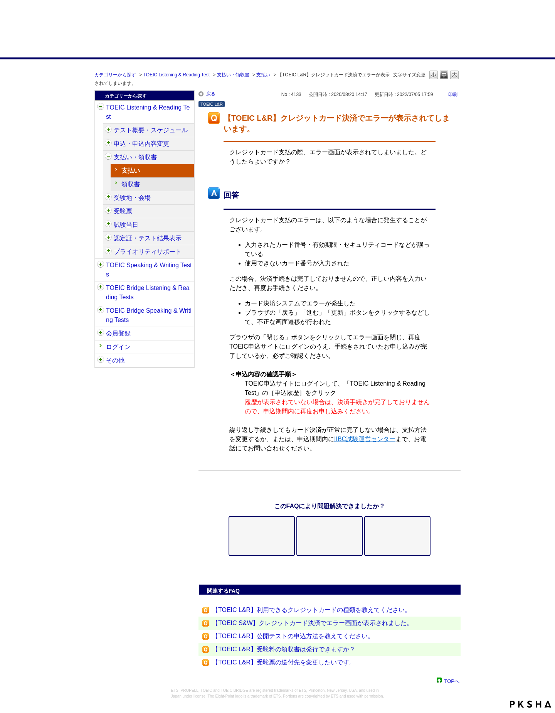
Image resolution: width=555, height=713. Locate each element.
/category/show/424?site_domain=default (108, 157)
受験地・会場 (132, 197)
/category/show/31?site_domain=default (100, 107)
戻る (210, 93)
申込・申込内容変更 (141, 143)
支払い (263, 75)
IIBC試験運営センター (364, 439)
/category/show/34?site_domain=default (100, 310)
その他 (115, 360)
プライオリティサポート (148, 251)
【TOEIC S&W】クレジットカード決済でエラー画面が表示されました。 (312, 623)
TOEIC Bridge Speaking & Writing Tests (149, 315)
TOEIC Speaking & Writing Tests (149, 270)
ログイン (118, 347)
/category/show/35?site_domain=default (100, 360)
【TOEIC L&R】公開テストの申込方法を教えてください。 (293, 636)
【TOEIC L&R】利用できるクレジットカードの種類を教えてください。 (311, 610)
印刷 (452, 94)
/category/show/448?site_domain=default (108, 251)
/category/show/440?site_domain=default (108, 238)
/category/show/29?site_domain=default (100, 333)
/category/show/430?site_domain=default (108, 211)
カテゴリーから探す (115, 75)
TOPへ (452, 680)
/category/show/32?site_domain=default (100, 265)
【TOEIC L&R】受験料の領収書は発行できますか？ (283, 649)
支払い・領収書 (233, 75)
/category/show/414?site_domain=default (108, 143)
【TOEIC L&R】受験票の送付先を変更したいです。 (283, 662)
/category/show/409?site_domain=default (108, 130)
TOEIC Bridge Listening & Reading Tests (148, 292)
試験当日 (126, 224)
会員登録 (118, 333)
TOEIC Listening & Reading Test (176, 75)
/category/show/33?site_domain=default (100, 288)
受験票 (123, 211)
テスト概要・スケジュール (151, 130)
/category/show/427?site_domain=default (108, 197)
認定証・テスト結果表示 (148, 238)
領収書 (130, 184)
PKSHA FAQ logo (530, 704)
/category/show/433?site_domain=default (108, 224)
